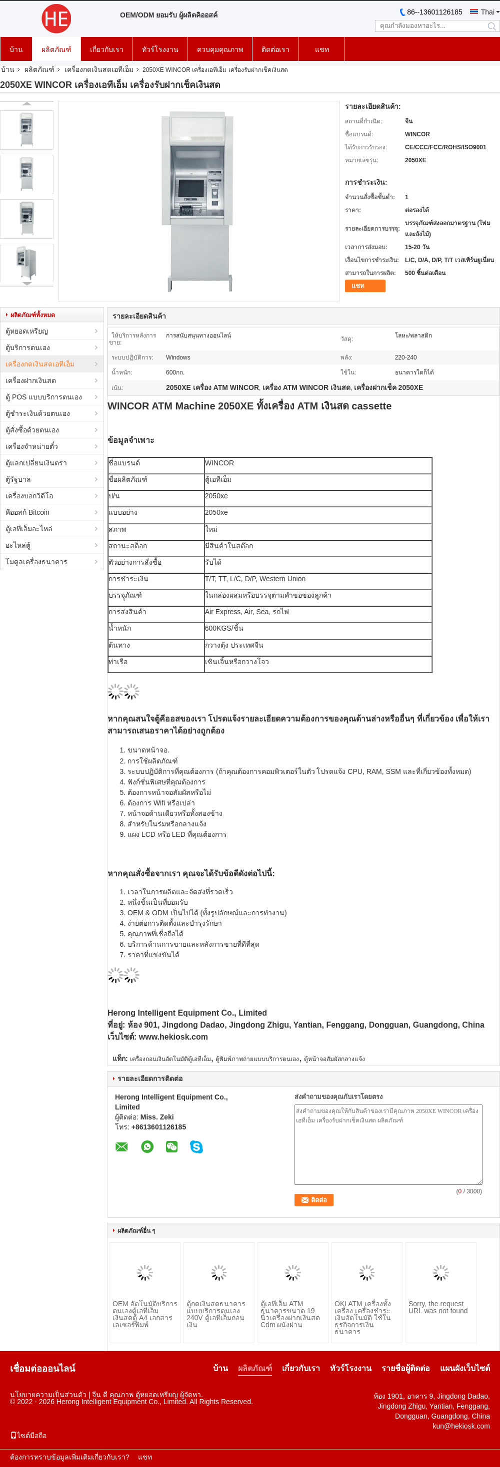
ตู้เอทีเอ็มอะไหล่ (29, 529)
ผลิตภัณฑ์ (57, 49)
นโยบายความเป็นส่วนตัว (48, 1395)
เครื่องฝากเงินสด (31, 380)
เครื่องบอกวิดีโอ (29, 496)
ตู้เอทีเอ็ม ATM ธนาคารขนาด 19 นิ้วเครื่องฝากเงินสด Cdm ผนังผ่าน (290, 1314)
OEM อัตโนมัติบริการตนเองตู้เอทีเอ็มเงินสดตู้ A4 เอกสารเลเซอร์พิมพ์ (145, 1314)
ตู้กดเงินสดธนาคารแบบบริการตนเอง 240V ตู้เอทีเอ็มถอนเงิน (216, 1314)
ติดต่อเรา (276, 49)
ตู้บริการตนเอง (28, 348)
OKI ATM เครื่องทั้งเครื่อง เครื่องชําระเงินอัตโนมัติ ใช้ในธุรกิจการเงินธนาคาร (362, 1317)
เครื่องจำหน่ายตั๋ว (32, 446)
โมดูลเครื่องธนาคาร (37, 562)
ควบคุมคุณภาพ (220, 49)
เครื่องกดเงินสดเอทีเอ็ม (99, 69)
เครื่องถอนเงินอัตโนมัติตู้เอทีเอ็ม (170, 1059)
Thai (487, 12)
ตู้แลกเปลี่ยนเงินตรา (36, 463)
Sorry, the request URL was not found (438, 1307)
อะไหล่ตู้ (18, 545)
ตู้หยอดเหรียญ (27, 331)
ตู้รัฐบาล (18, 479)
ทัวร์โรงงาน (160, 49)
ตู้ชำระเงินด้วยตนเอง (38, 413)
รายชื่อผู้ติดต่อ (406, 1368)
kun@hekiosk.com (461, 1426)
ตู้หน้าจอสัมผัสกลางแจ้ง (334, 1059)
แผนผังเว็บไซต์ (465, 1368)
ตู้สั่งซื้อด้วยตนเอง (32, 430)
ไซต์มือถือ (28, 1436)
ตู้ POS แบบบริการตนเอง (44, 397)
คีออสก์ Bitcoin (28, 512)
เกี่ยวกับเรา (107, 49)
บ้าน (16, 49)
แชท (322, 49)
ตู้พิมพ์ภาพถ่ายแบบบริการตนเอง (257, 1059)
